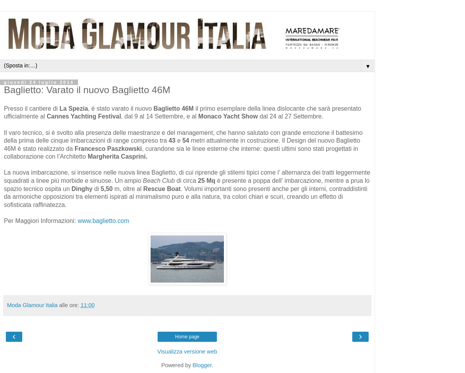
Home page (187, 336)
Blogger (202, 365)
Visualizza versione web (187, 351)
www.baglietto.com (103, 220)
